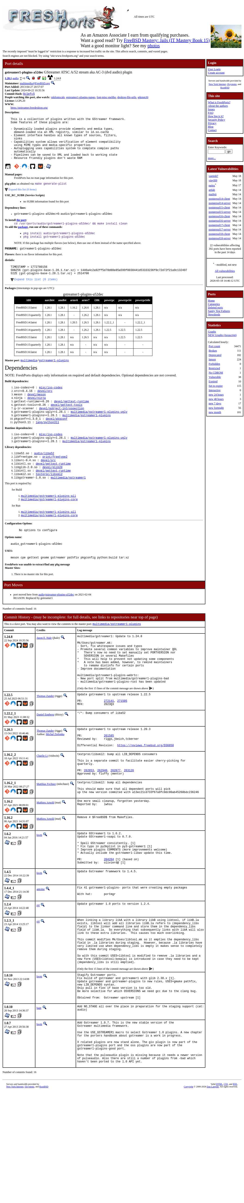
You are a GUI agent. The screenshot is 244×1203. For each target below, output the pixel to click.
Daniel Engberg (45, 758)
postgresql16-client (219, 216)
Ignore (212, 359)
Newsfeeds (214, 314)
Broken (213, 350)
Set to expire (216, 385)
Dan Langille (213, 1174)
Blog (210, 126)
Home (211, 300)
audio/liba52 (44, 476)
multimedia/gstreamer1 (68, 504)
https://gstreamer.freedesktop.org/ (29, 108)
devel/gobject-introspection (61, 427)
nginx (212, 185)
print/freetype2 (54, 480)
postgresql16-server (220, 220)
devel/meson (37, 412)
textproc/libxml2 (49, 500)
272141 (109, 744)
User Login (214, 69)
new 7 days (215, 403)
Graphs (212, 331)
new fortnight (216, 407)
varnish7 (213, 176)
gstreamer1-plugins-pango (80, 97)
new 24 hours (216, 394)
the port (21, 230)
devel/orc (45, 408)
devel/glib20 (52, 492)
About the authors (218, 105)
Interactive (214, 390)
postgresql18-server (220, 238)
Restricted (214, 368)
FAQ (210, 112)
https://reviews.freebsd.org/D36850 (145, 793)
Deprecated (215, 355)
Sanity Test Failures (219, 311)
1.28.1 (8, 78)
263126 (129, 822)
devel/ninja (37, 416)
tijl (38, 969)
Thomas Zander (45, 737)
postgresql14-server (220, 203)
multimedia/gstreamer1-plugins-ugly (99, 431)
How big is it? (216, 116)
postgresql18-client (219, 234)
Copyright (188, 1174)
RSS (235, 1172)
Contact (212, 130)
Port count (214, 346)
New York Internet (217, 84)
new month (215, 412)
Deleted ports (215, 307)
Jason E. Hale (44, 668)
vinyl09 (213, 180)
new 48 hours (216, 399)
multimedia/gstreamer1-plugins (86, 435)
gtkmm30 (143, 97)
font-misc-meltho (106, 97)
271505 (122, 744)
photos (153, 45)
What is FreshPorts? (219, 102)
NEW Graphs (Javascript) (222, 335)
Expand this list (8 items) (23, 199)
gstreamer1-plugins (54, 376)
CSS (226, 1172)
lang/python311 (47, 443)
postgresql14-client (219, 198)
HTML (219, 1172)
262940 (102, 822)
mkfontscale (58, 97)
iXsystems (232, 84)
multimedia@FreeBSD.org (35, 83)
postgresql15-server (220, 212)
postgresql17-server (220, 229)
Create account (216, 72)
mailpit (212, 194)
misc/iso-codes (50, 404)
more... (212, 158)
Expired (213, 381)
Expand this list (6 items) (36, 295)
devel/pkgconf (57, 439)
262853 (89, 822)
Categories (214, 304)
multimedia (29, 376)
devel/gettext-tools (66, 423)
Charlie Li (42, 803)
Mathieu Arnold (45, 858)
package (23, 238)
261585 (109, 781)
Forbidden (214, 363)
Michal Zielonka (55, 778)
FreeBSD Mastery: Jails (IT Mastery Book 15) (167, 40)
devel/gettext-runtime (71, 420)
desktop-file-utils (126, 97)
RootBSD (224, 87)
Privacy (212, 123)
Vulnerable (215, 377)
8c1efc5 (29, 94)
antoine (41, 951)
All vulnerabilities (225, 271)
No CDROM (216, 372)
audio (15, 78)
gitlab (212, 190)
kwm (39, 890)
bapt (39, 1087)
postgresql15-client (219, 207)
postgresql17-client (219, 225)
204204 (109, 921)
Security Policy (216, 119)
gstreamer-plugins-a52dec (59, 624)
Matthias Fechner (46, 836)
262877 (115, 822)
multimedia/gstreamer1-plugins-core (49, 526)
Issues (211, 109)
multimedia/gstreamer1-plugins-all (48, 522)
